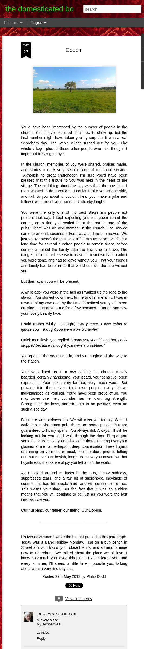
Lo (39, 614)
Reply (41, 639)
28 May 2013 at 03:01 (60, 614)
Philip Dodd (96, 576)
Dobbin (74, 50)
